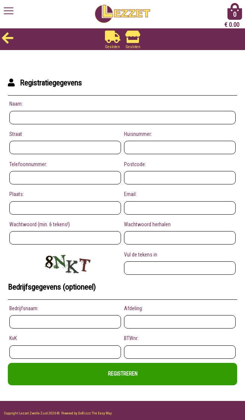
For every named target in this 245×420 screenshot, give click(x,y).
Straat (15, 134)
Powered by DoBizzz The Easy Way (86, 413)
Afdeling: (133, 308)
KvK (13, 338)
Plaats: (16, 194)
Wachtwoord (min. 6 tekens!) (39, 224)
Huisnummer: (138, 134)
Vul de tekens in (140, 255)
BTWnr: (131, 338)
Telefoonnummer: (28, 164)
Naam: (16, 104)
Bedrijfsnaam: (23, 308)
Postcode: (135, 164)
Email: (130, 194)
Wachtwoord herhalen (147, 224)
